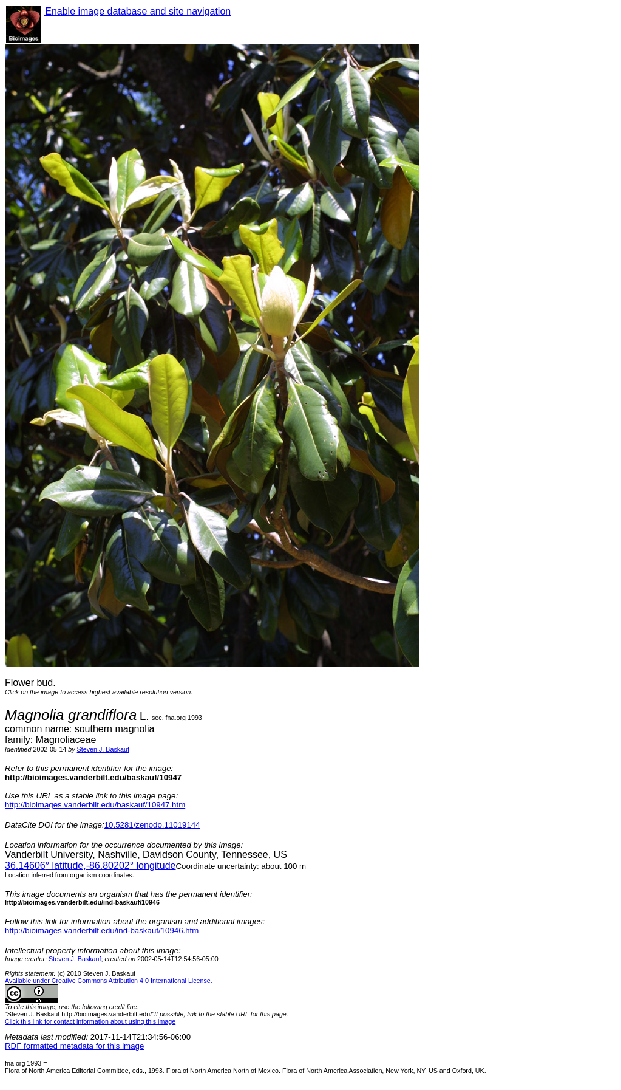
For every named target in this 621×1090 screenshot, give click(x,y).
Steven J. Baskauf (103, 749)
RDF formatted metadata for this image (74, 1046)
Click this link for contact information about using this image (90, 1021)
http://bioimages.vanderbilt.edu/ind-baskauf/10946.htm (102, 930)
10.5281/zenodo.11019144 (152, 824)
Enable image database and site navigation (137, 11)
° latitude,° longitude (90, 865)
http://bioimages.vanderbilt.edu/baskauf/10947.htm (95, 804)
